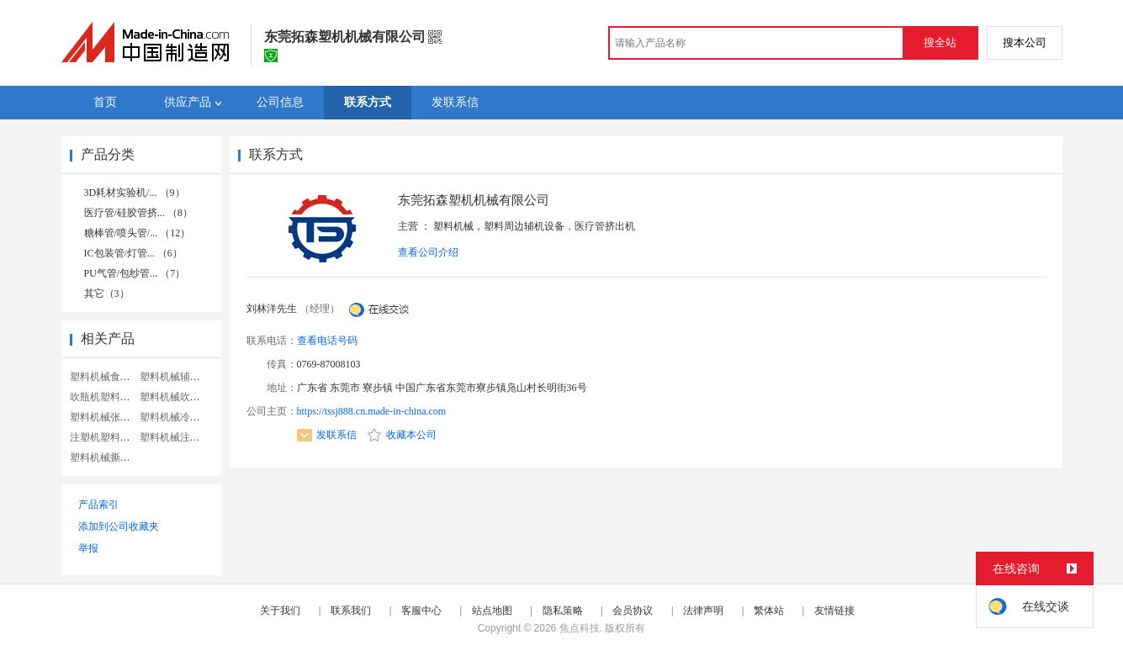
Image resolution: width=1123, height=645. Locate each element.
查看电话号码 (327, 340)
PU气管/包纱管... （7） (135, 273)
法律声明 (703, 610)
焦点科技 (579, 628)
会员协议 (632, 610)
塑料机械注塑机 (175, 437)
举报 (88, 548)
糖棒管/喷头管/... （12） (137, 233)
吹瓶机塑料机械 (105, 397)
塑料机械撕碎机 (105, 457)
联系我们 (351, 610)
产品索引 (98, 504)
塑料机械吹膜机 (175, 397)
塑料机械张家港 (105, 417)
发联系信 (327, 435)
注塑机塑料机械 (105, 437)
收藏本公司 (402, 435)
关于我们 (280, 610)
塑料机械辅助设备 (180, 377)
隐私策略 (563, 610)
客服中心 (421, 610)
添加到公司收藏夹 (118, 526)
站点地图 (492, 610)
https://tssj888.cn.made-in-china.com (372, 411)
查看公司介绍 (428, 252)
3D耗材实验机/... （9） (134, 192)
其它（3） (107, 293)
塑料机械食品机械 (110, 377)
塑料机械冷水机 (175, 417)
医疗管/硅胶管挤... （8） (138, 213)
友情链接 (834, 610)
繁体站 (769, 610)
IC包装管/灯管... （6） (133, 253)
